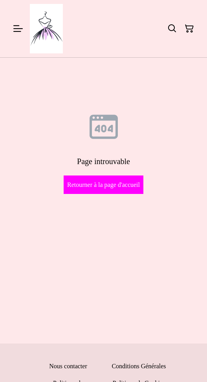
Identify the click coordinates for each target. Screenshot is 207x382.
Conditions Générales (139, 366)
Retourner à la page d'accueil (103, 184)
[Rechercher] (172, 28)
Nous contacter (68, 366)
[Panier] (189, 28)
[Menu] (18, 28)
